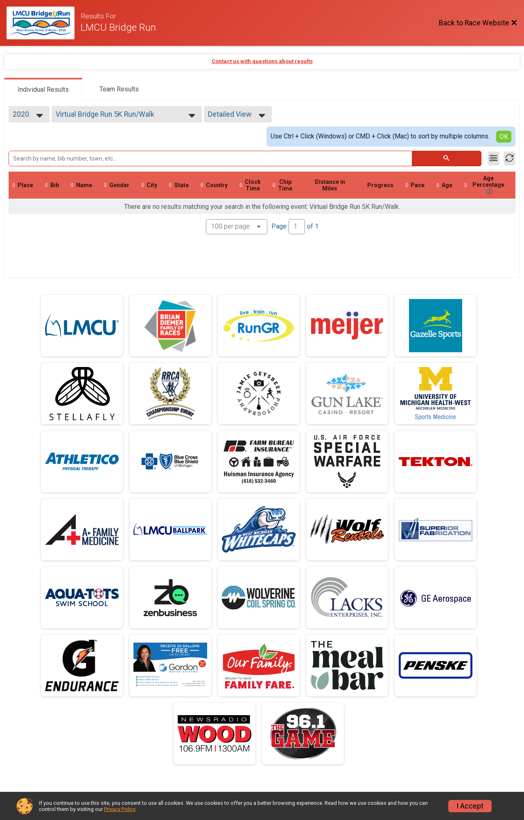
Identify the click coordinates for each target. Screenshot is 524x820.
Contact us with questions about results (262, 61)
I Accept (469, 806)
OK (503, 136)
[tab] (43, 89)
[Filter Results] (493, 158)
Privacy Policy (119, 809)
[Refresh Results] (509, 158)
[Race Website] (44, 23)
